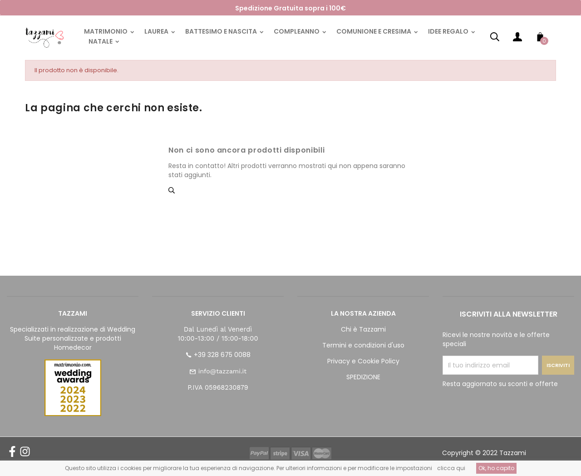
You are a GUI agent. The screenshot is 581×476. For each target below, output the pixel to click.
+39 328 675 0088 (222, 354)
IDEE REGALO (449, 31)
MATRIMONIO (106, 31)
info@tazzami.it (222, 371)
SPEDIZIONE (363, 377)
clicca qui (451, 468)
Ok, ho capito (496, 468)
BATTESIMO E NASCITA (221, 31)
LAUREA (157, 31)
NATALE (101, 41)
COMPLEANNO (297, 31)
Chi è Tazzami (363, 329)
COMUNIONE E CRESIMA (374, 31)
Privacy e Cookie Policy (363, 361)
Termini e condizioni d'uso (363, 345)
